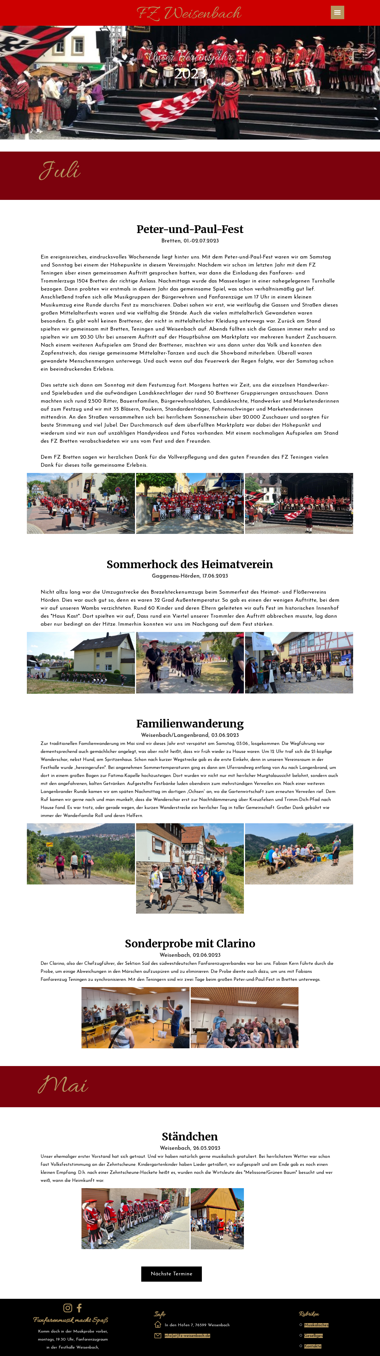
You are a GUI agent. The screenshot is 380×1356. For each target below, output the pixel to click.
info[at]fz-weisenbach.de (187, 1336)
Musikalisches (316, 1325)
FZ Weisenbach (188, 14)
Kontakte (312, 1346)
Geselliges (313, 1336)
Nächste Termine (171, 1274)
